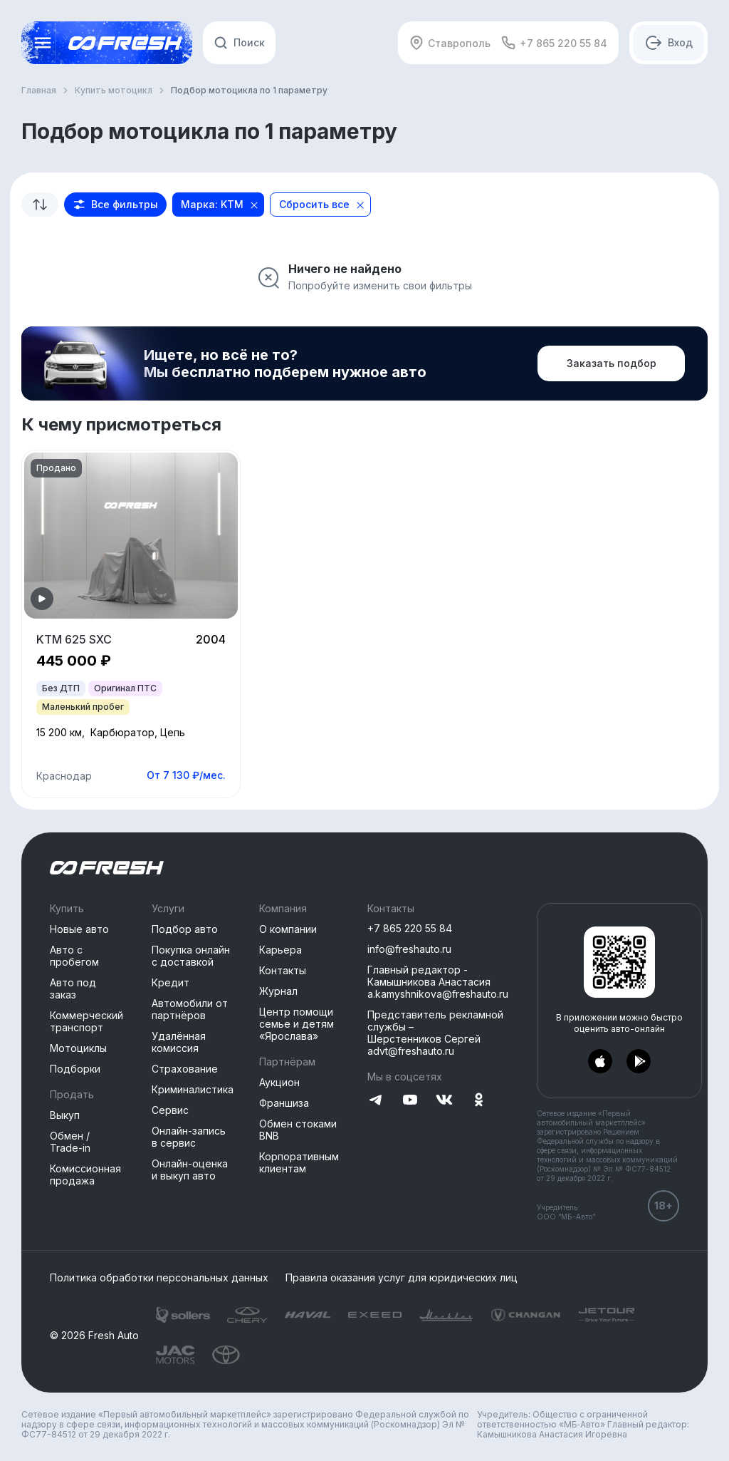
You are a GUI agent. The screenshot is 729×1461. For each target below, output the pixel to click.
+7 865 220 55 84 (554, 43)
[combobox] (40, 204)
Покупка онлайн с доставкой (191, 956)
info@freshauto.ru (409, 949)
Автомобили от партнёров (190, 1009)
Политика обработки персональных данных (159, 1278)
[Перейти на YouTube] (410, 1100)
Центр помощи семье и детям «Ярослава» (296, 1024)
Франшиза (284, 1103)
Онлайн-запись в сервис (189, 1137)
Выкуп (65, 1115)
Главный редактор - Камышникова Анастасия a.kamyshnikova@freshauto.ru (437, 982)
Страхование (185, 1069)
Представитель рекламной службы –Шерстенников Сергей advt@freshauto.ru (435, 1032)
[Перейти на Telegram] (375, 1100)
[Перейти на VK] (444, 1100)
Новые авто (79, 929)
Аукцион (279, 1082)
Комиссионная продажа (85, 1174)
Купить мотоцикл (113, 90)
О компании (288, 929)
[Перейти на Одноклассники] (478, 1100)
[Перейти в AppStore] (600, 1062)
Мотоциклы (78, 1048)
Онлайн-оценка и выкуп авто (190, 1169)
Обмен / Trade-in (70, 1142)
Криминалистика (193, 1089)
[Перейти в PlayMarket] (638, 1062)
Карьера (280, 950)
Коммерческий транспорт (86, 1021)
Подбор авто (185, 929)
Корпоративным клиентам (299, 1162)
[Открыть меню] (42, 42)
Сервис (170, 1110)
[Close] (254, 205)
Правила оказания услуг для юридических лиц (401, 1278)
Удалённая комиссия (179, 1042)
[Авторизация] (668, 43)
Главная (38, 90)
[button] (115, 204)
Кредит (170, 982)
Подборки (75, 1069)
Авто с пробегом (74, 956)
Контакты (282, 970)
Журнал (278, 991)
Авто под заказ (73, 988)
